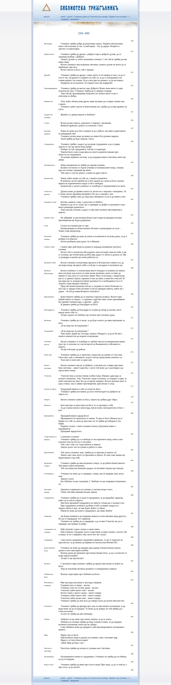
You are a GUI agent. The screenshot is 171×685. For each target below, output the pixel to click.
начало (46, 17)
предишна (74, 19)
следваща (65, 19)
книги (63, 17)
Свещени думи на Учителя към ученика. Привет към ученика (100, 17)
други (69, 17)
